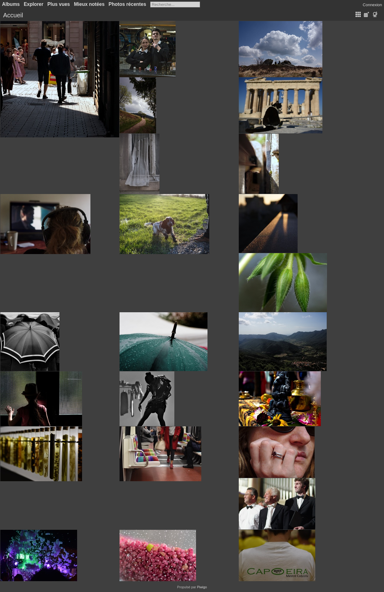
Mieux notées (89, 4)
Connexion (372, 4)
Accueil (13, 15)
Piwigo (202, 587)
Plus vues (58, 4)
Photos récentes (127, 4)
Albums (11, 4)
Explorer (33, 4)
